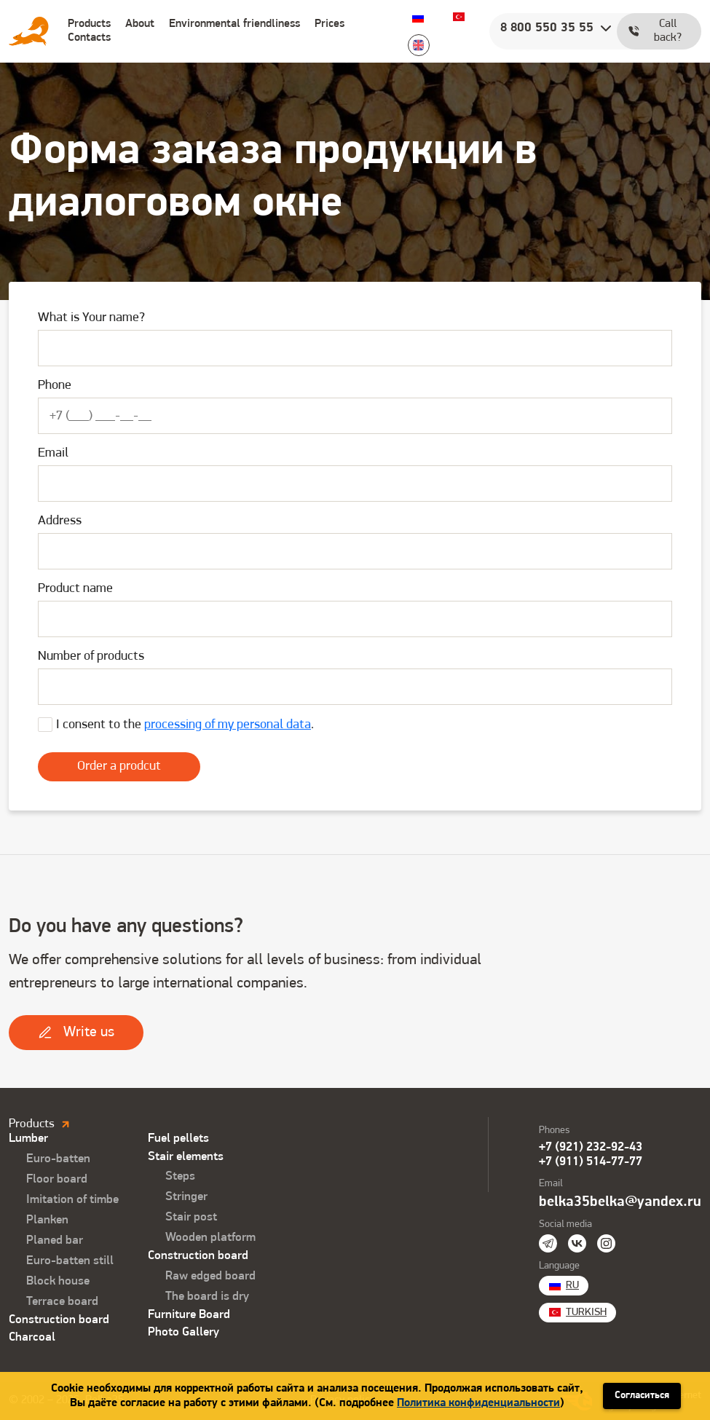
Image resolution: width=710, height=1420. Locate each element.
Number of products (91, 656)
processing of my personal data (227, 725)
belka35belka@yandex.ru (620, 1202)
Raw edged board (210, 1276)
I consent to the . (185, 725)
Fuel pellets (178, 1138)
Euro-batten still (70, 1261)
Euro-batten (58, 1159)
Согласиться (642, 1395)
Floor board (56, 1179)
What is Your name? (91, 318)
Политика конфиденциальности (478, 1403)
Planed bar (54, 1240)
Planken (47, 1220)
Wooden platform (210, 1237)
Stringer (186, 1197)
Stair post (191, 1217)
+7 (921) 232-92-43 (590, 1147)
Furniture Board (189, 1315)
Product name (75, 589)
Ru (418, 17)
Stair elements (186, 1157)
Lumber (28, 1138)
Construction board (59, 1320)
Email (53, 453)
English (419, 45)
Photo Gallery (183, 1332)
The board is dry (207, 1296)
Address (60, 521)
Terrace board (62, 1301)
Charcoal (32, 1337)
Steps (180, 1176)
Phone (54, 386)
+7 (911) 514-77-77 (590, 1162)
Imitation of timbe (72, 1200)
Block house (58, 1281)
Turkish (459, 17)
